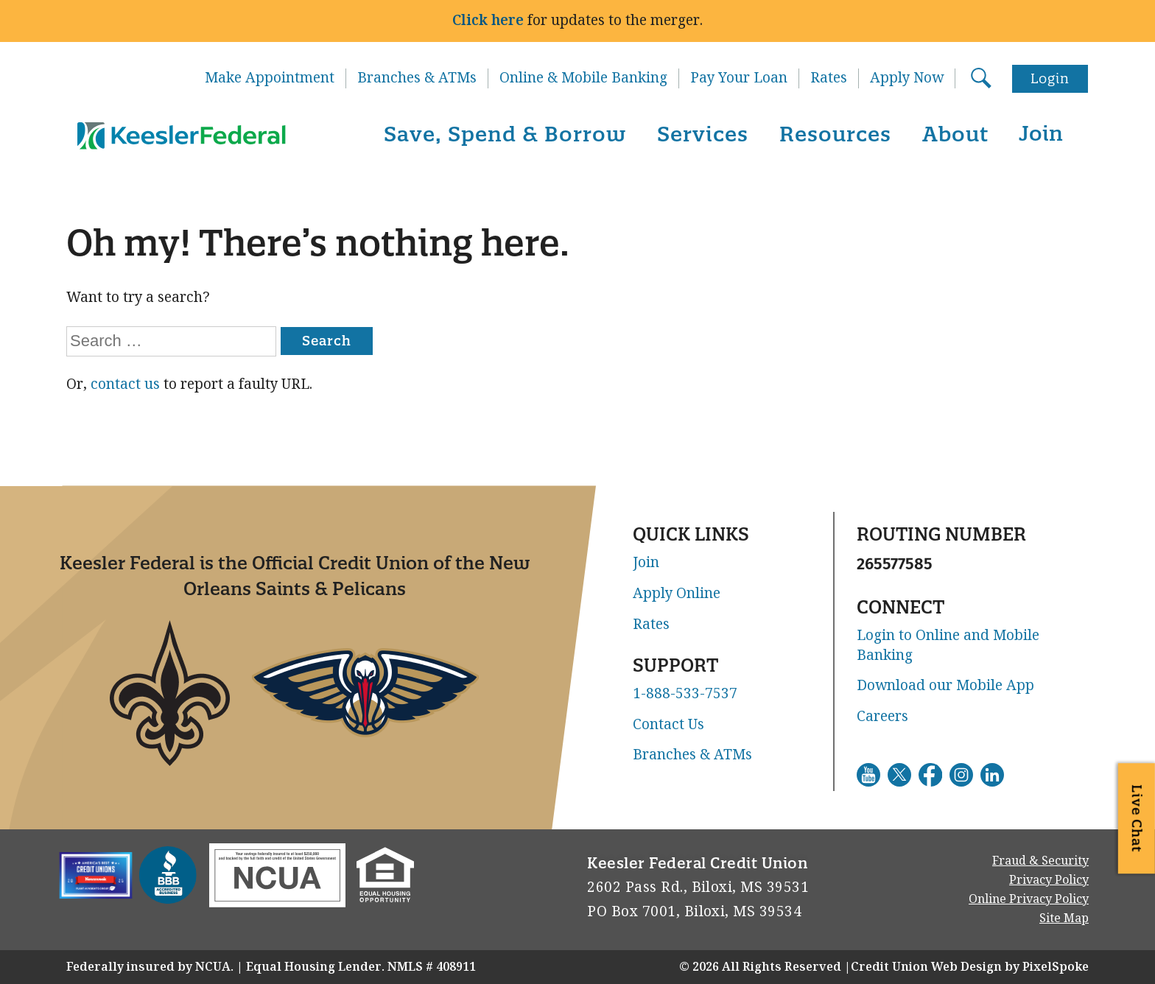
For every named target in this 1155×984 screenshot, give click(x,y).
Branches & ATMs (417, 78)
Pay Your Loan (738, 78)
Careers (882, 716)
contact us (125, 384)
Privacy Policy (1049, 879)
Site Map (1064, 918)
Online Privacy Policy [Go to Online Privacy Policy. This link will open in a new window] (1029, 898)
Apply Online (676, 593)
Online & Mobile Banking (583, 78)
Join (1041, 133)
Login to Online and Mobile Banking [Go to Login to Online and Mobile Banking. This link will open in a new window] (948, 645)
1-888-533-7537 (685, 693)
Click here (488, 20)
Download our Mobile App (945, 685)
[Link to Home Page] (178, 136)
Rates (828, 78)
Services (702, 134)
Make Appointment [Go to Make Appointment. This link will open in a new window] (269, 78)
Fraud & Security (1040, 860)
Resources (835, 134)
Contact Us (668, 724)
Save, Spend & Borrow (505, 134)
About (955, 134)
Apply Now (907, 78)
